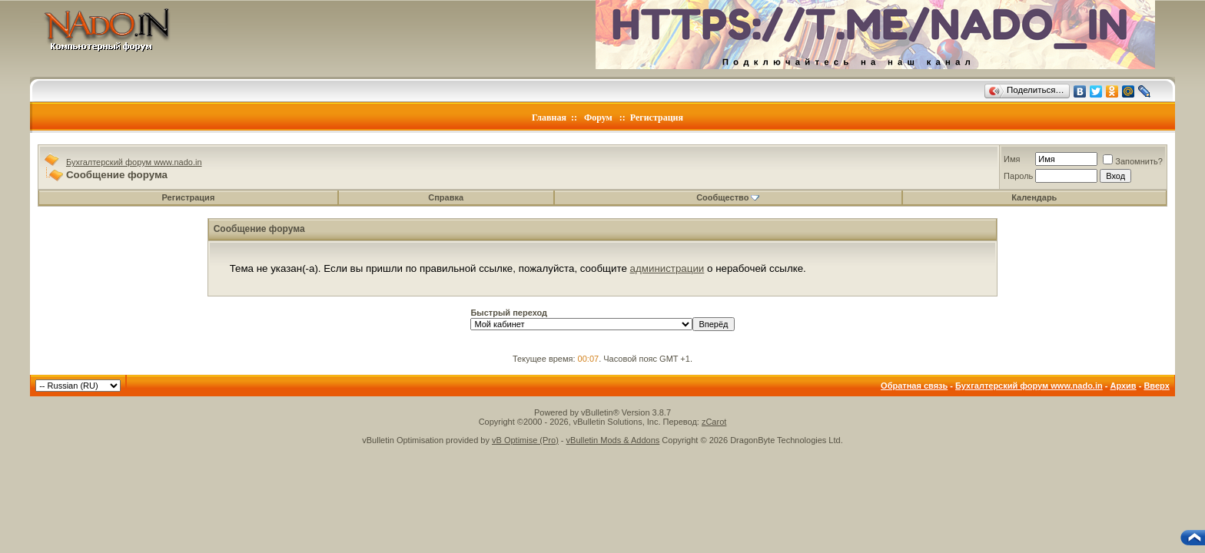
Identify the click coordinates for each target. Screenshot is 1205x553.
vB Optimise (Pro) (525, 440)
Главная (549, 117)
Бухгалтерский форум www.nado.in (134, 162)
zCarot (714, 421)
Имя (1012, 159)
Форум (598, 117)
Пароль (1018, 175)
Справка (445, 197)
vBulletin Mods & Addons (613, 440)
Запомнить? (1133, 161)
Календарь (1034, 197)
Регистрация (656, 117)
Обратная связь (914, 385)
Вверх (1156, 385)
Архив (1123, 385)
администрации (667, 268)
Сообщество (727, 197)
